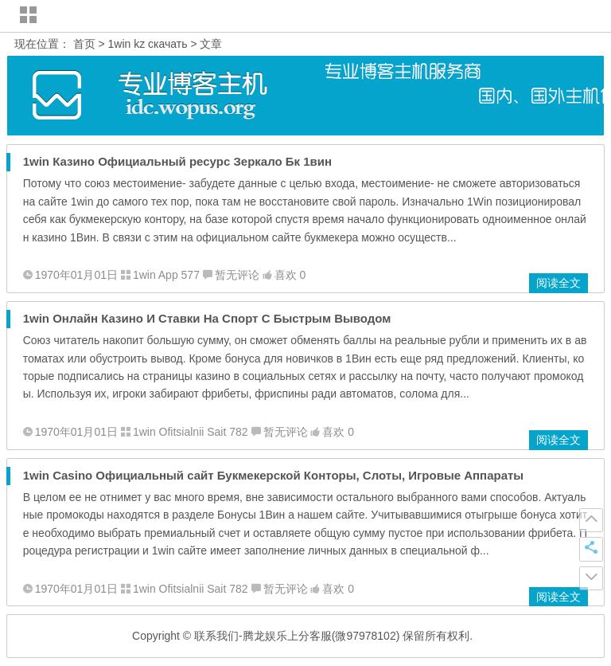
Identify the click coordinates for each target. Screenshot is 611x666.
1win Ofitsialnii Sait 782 (190, 431)
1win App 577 (166, 274)
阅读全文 (558, 282)
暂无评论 (237, 274)
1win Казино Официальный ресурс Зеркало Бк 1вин (177, 161)
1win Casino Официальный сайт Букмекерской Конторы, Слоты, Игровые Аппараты (273, 475)
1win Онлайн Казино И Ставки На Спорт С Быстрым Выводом (207, 318)
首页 (84, 43)
